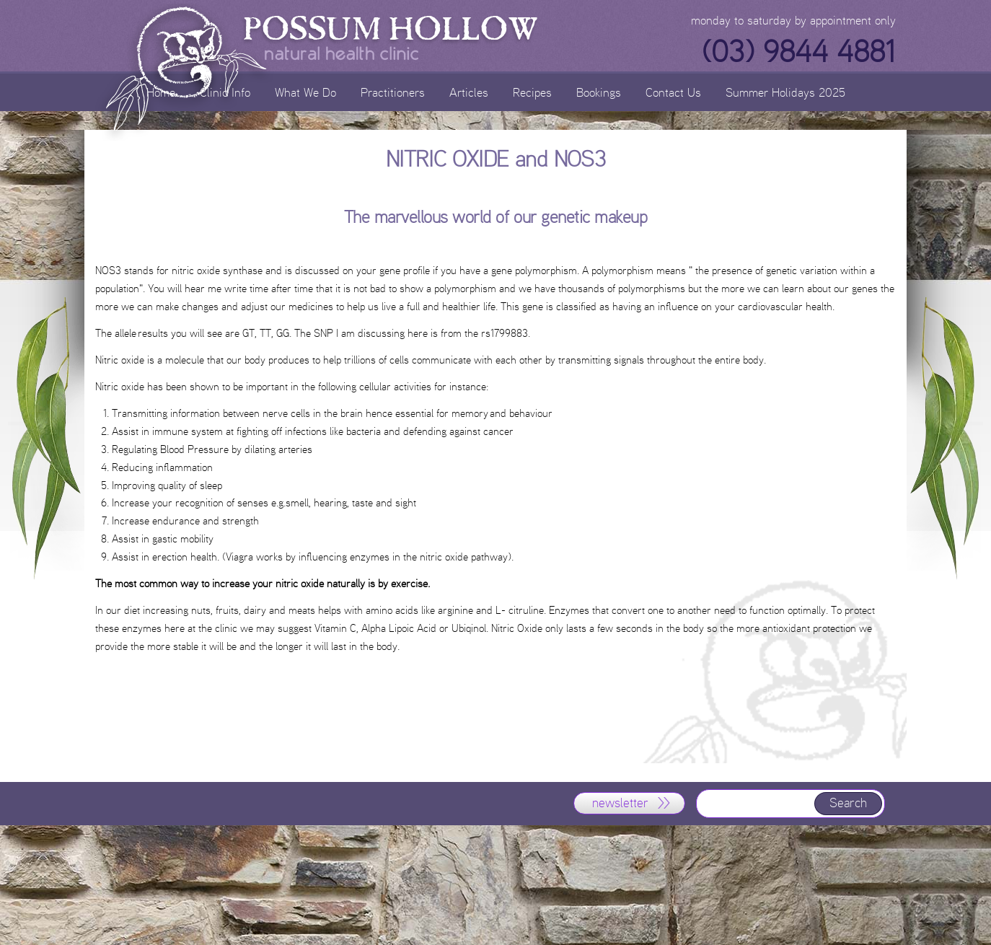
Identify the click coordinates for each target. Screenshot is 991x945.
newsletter (620, 803)
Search (848, 803)
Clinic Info (225, 92)
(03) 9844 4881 (798, 52)
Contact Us (673, 92)
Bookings (598, 92)
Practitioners (393, 92)
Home (160, 92)
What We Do (305, 92)
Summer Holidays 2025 (785, 92)
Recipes (532, 92)
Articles (468, 92)
